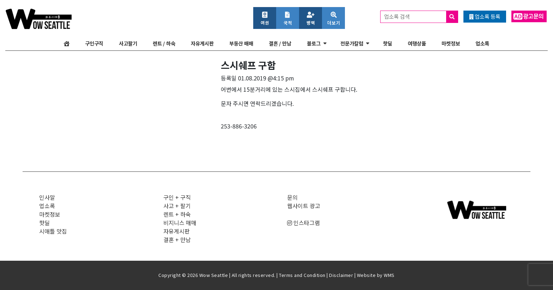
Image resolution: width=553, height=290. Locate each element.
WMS (389, 275)
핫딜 (387, 43)
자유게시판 (202, 43)
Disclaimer (341, 275)
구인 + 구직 (177, 197)
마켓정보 (451, 43)
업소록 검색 (421, 17)
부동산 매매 (241, 43)
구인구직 (94, 43)
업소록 (482, 43)
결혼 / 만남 (280, 43)
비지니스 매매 (179, 222)
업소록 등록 (484, 16)
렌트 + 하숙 (177, 214)
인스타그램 (303, 222)
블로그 (314, 43)
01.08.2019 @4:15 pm (266, 78)
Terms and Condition (302, 275)
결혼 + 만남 (177, 239)
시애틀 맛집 (53, 231)
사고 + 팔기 (177, 205)
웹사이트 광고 (303, 205)
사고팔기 (128, 43)
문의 (292, 197)
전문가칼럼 (351, 43)
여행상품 (417, 43)
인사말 (47, 197)
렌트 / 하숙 (164, 43)
